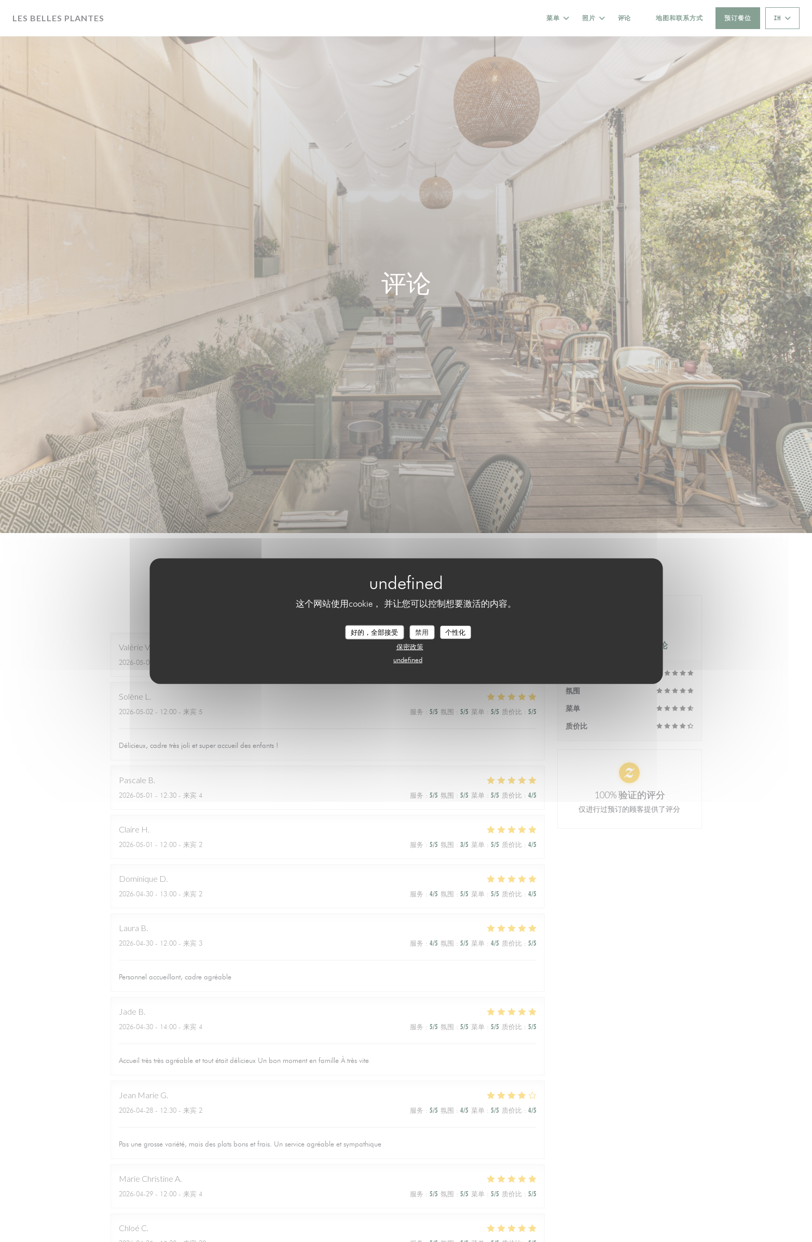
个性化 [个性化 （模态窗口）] (455, 631)
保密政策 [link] (409, 647)
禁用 (422, 631)
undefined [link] (407, 660)
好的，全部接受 (374, 631)
